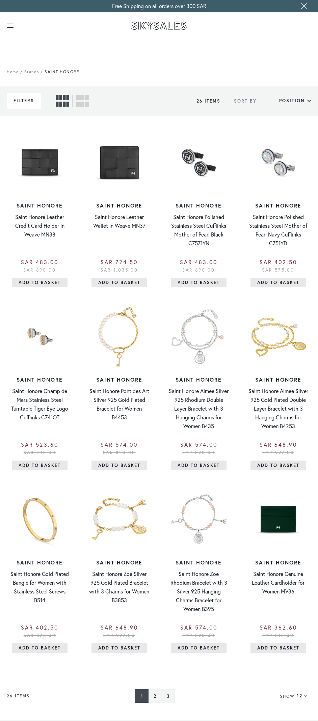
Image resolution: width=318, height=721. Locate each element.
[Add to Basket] (40, 282)
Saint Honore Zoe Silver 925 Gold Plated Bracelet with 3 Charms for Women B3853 (119, 587)
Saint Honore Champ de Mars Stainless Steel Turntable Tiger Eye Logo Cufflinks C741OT (39, 404)
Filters (24, 101)
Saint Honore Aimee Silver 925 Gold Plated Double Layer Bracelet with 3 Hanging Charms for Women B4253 (278, 409)
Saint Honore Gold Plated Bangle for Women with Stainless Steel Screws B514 (39, 587)
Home (13, 71)
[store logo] (159, 26)
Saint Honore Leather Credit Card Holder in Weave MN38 (39, 226)
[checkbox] (62, 101)
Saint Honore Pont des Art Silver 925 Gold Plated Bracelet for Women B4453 (119, 404)
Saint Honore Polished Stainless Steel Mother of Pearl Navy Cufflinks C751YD (278, 230)
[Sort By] (285, 101)
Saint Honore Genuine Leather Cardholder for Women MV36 (278, 583)
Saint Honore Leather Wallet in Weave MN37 (119, 221)
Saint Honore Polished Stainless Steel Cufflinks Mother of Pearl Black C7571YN (198, 230)
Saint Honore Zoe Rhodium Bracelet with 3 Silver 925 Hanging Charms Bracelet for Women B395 (198, 592)
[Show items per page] (304, 697)
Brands (31, 71)
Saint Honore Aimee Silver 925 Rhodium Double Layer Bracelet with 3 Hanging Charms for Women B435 (199, 409)
